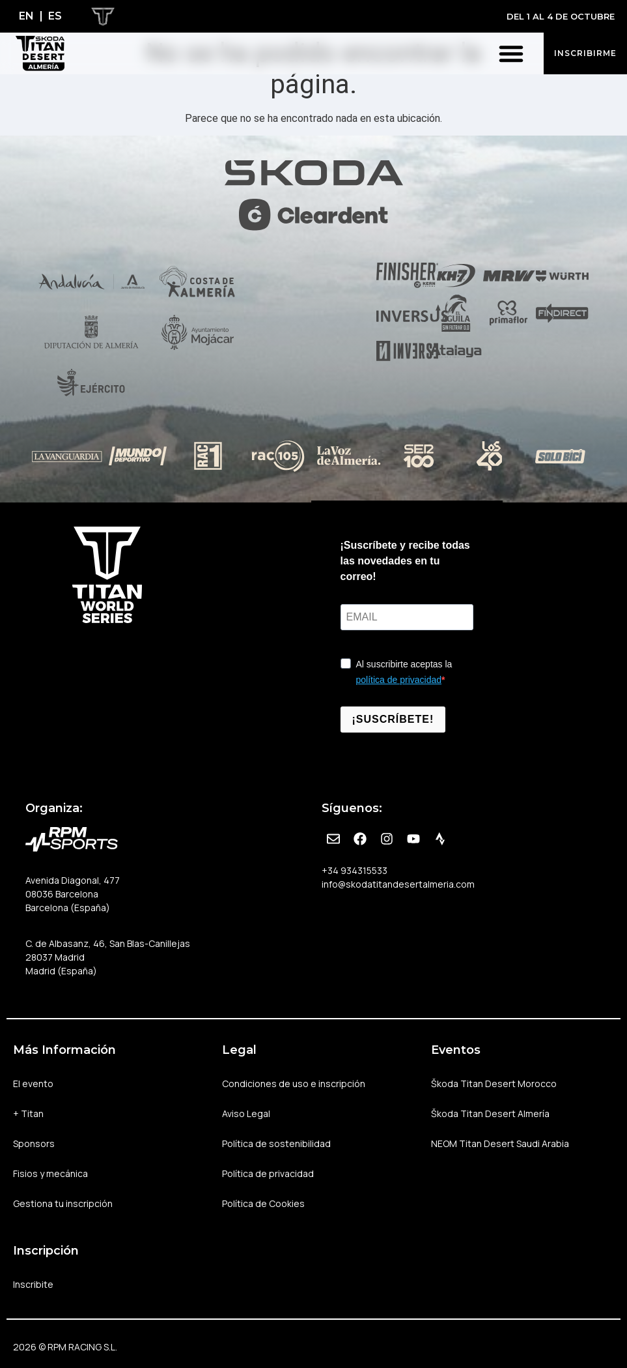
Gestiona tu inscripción (63, 1203)
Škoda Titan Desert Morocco (494, 1083)
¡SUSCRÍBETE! (393, 719)
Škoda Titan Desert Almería (490, 1113)
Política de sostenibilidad (276, 1143)
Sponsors (34, 1143)
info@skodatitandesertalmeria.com (398, 884)
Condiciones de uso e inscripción (293, 1083)
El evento (36, 1083)
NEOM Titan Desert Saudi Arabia (500, 1143)
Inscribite (33, 1284)
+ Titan (31, 1113)
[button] (511, 53)
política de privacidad (399, 680)
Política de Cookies (263, 1203)
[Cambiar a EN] (26, 16)
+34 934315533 (354, 870)
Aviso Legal (246, 1113)
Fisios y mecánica (50, 1173)
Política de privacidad (268, 1173)
